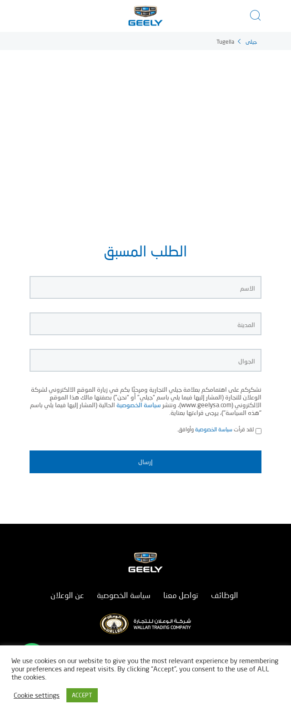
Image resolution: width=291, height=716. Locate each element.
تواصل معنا (180, 595)
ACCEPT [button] (82, 695)
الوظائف (224, 595)
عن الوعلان (67, 595)
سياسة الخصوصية (138, 405)
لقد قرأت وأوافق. (215, 429)
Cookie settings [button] (37, 695)
